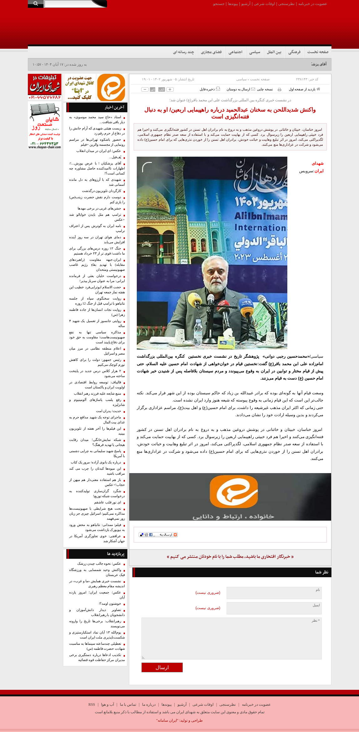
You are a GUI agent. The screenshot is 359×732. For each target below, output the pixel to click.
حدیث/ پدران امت (108, 411)
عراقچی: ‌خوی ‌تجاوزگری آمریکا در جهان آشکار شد (97, 538)
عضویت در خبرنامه (312, 4)
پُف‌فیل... (115, 157)
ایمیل (316, 605)
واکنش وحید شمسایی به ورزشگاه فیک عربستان (97, 572)
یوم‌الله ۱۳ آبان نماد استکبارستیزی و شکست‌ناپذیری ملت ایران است (97, 635)
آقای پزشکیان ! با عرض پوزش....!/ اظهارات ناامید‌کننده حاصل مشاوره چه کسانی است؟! (97, 168)
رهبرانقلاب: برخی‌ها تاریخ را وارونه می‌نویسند (97, 623)
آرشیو (245, 4)
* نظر (316, 620)
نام (318, 590)
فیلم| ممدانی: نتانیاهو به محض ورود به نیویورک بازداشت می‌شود (97, 527)
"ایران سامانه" (167, 720)
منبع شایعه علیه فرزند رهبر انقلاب (97, 393)
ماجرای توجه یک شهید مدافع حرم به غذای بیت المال (97, 420)
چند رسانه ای (183, 52)
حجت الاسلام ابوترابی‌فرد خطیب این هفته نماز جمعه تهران (97, 289)
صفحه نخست (317, 52)
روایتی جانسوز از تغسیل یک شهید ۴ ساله (97, 323)
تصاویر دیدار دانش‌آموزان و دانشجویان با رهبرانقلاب (97, 612)
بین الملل (274, 52)
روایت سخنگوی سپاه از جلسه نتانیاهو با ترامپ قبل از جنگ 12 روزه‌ (97, 301)
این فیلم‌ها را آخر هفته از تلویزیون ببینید (97, 431)
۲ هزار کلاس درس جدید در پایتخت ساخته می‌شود (97, 373)
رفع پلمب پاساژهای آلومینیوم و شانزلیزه (97, 402)
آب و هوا (107, 704)
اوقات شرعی (264, 4)
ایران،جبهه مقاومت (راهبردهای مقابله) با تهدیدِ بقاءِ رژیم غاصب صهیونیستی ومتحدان (97, 264)
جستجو (218, 4)
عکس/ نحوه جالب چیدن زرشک (99, 563)
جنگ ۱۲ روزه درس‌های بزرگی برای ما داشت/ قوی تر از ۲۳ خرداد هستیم (97, 251)
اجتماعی (235, 52)
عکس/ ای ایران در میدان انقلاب (98, 151)
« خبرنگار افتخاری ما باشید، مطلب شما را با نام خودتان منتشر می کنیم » (230, 557)
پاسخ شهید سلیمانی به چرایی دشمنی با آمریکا (97, 453)
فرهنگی (294, 52)
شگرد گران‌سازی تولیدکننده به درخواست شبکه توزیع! (97, 493)
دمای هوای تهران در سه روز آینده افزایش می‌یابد (97, 239)
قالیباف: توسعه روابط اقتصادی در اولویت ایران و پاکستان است (97, 385)
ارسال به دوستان (241, 89)
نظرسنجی (286, 4)
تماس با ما (128, 704)
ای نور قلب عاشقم (107, 502)
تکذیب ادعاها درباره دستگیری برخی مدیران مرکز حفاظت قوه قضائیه (97, 657)
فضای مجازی (211, 52)
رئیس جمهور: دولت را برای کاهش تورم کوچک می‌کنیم (97, 362)
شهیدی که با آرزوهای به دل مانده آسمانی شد (97, 182)
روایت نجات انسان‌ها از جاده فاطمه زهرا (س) (97, 312)
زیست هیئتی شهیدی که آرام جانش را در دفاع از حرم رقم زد (97, 131)
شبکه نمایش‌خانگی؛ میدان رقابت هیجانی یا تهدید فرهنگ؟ (97, 442)
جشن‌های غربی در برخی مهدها (99, 208)
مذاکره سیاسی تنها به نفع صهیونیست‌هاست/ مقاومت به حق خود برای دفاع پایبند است (97, 337)
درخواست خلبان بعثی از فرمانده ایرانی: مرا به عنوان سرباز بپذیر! (97, 278)
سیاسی (254, 52)
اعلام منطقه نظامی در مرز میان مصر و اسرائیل (97, 351)
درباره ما (149, 704)
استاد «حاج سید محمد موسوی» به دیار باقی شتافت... (97, 119)
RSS (91, 704)
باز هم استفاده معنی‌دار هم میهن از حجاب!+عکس (97, 482)
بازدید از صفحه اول (304, 89)
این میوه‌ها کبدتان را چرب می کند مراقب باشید (97, 471)
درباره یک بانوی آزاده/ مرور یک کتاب (96, 462)
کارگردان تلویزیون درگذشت (101, 191)
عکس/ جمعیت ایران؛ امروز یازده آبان (97, 595)
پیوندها (233, 4)
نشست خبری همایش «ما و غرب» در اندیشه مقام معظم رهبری (97, 583)
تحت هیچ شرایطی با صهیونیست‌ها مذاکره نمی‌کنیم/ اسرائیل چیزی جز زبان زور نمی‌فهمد (97, 513)
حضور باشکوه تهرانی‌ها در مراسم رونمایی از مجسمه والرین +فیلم (97, 142)
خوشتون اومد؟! (110, 603)
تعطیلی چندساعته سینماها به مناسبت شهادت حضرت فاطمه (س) (97, 646)
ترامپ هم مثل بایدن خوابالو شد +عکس (97, 217)
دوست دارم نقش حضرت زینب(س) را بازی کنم (97, 199)
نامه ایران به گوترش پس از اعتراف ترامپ (97, 228)
